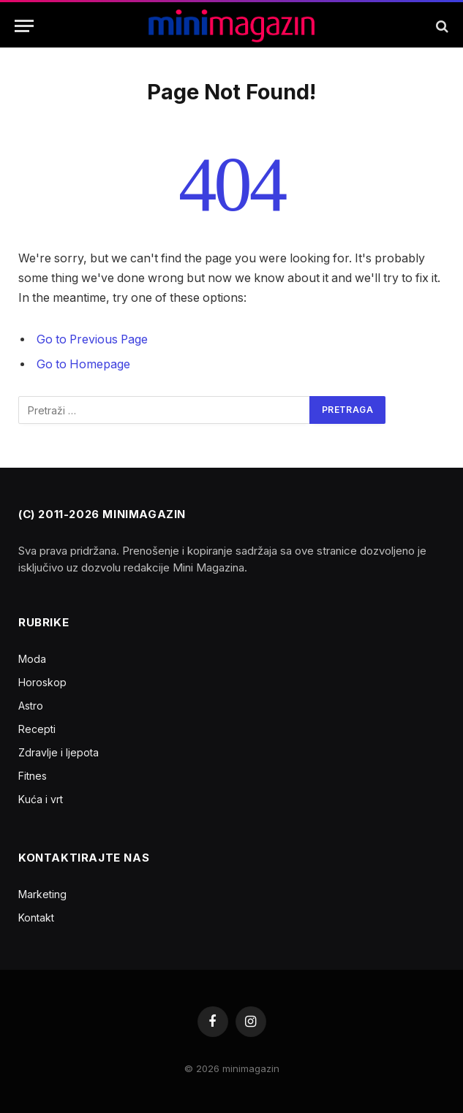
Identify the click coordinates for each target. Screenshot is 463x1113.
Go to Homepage (83, 364)
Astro (30, 705)
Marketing (42, 894)
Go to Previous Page (92, 339)
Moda (32, 659)
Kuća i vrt (40, 799)
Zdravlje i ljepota (58, 752)
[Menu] (24, 26)
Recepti (37, 729)
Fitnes (32, 776)
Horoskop (42, 682)
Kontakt (36, 917)
